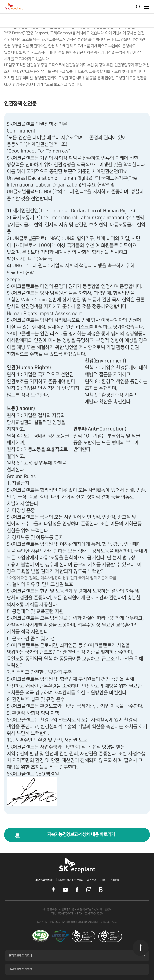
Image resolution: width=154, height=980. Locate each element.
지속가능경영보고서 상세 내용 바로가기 (81, 834)
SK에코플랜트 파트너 (20, 957)
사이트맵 (114, 880)
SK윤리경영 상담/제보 (70, 880)
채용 (102, 880)
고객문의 (91, 880)
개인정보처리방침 (44, 880)
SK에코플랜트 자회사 (20, 971)
